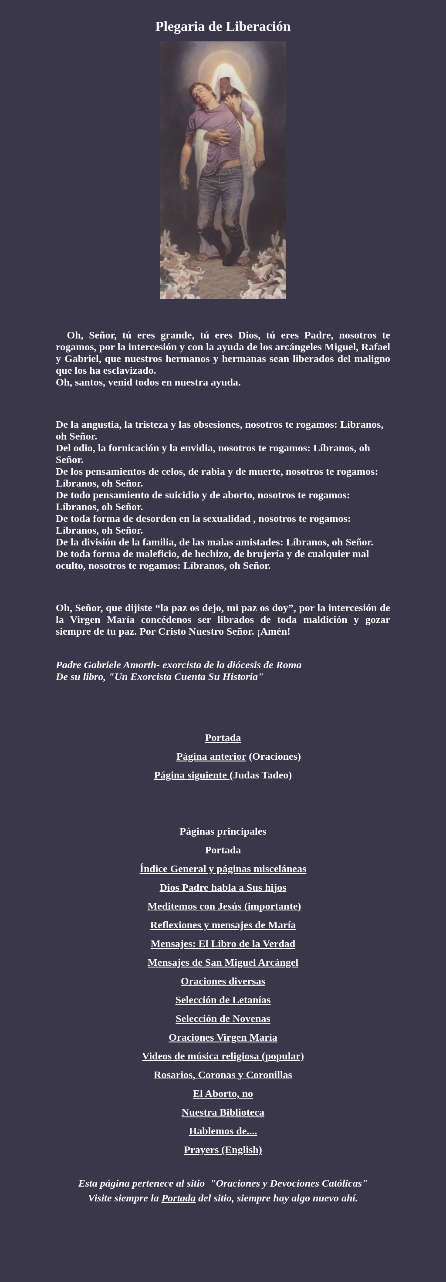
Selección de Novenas (223, 1018)
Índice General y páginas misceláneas (223, 868)
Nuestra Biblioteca (223, 1112)
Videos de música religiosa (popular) (223, 1056)
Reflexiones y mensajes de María (223, 924)
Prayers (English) (223, 1149)
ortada (182, 1198)
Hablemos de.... (223, 1131)
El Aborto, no (223, 1093)
